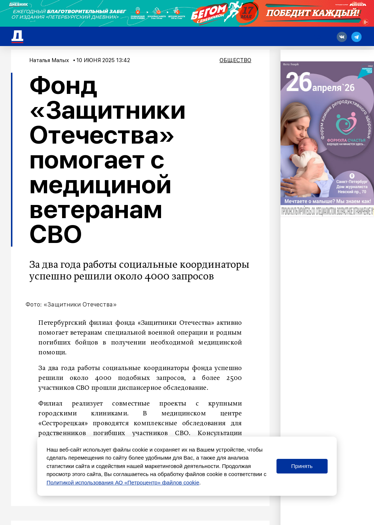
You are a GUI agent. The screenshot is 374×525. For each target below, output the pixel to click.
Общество (235, 60)
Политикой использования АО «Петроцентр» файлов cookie (122, 482)
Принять (302, 466)
